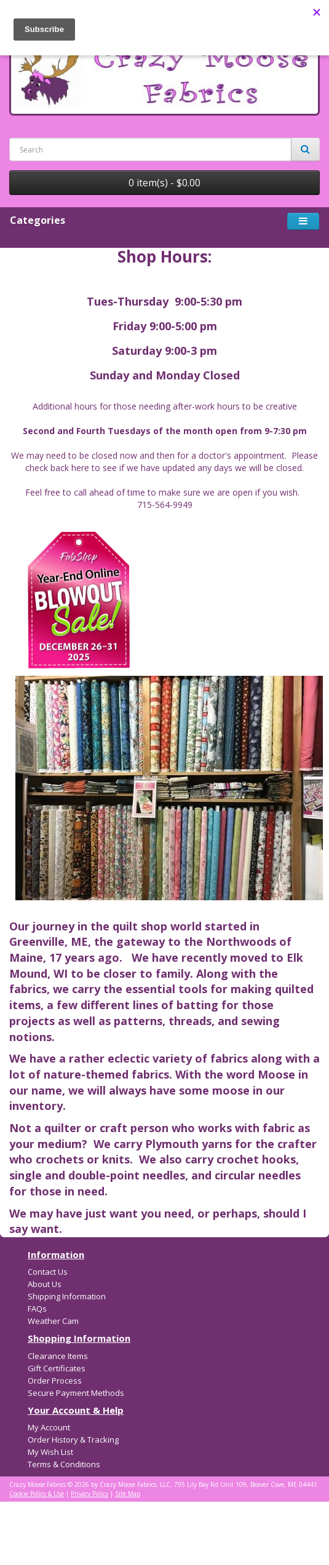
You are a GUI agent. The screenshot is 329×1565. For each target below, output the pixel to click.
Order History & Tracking (73, 1439)
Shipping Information (67, 1296)
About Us (44, 1284)
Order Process (55, 1380)
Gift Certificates (56, 1368)
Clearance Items (58, 1355)
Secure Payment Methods (76, 1392)
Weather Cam (53, 1320)
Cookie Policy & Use (36, 1493)
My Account (49, 1427)
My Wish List (50, 1451)
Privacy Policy (89, 1493)
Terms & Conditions (64, 1464)
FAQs (37, 1308)
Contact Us (48, 1271)
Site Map (127, 1493)
